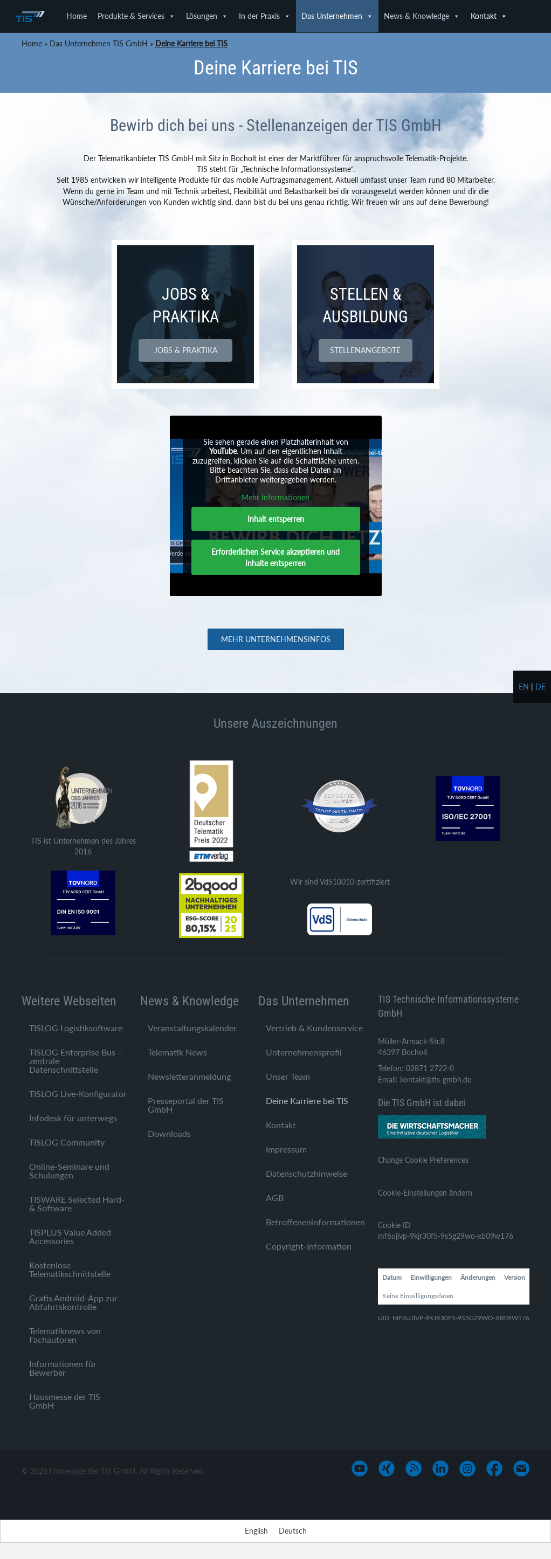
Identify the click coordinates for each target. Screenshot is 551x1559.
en (524, 686)
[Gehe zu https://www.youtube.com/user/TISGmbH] (360, 1468)
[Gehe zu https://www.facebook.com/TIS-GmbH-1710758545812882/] (494, 1468)
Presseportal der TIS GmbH (186, 1104)
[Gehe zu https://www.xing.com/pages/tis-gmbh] (386, 1468)
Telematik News (177, 1052)
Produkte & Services (136, 16)
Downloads (169, 1133)
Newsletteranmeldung (189, 1076)
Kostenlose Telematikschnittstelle (70, 1269)
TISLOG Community (67, 1142)
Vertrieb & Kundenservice (314, 1028)
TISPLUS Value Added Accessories (70, 1236)
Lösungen (207, 16)
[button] (185, 350)
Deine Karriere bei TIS (307, 1100)
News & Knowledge (422, 16)
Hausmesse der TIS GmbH (64, 1400)
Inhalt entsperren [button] (275, 518)
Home (76, 15)
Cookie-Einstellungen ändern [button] (425, 1192)
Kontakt (489, 16)
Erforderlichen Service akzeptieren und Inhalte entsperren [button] (275, 557)
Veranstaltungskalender (192, 1028)
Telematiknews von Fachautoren (65, 1335)
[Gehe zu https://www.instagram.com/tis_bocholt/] (467, 1468)
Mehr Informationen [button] (275, 497)
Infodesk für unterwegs (73, 1118)
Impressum (286, 1149)
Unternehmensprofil (304, 1052)
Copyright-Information (309, 1246)
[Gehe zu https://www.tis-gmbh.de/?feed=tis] (413, 1468)
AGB (275, 1197)
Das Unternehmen (337, 16)
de (540, 686)
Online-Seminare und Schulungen (69, 1170)
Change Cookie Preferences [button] (423, 1159)
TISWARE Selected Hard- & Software (77, 1203)
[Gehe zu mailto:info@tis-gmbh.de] (521, 1468)
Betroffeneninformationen (315, 1222)
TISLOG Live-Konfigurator (78, 1093)
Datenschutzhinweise (306, 1173)
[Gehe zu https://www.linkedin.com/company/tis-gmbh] (440, 1468)
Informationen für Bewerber (63, 1367)
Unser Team (288, 1076)
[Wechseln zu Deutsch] (292, 1531)
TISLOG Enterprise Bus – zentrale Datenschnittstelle (75, 1060)
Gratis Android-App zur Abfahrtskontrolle (73, 1302)
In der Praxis (265, 16)
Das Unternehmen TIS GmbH (99, 43)
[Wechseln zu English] (256, 1531)
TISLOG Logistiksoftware (75, 1028)
